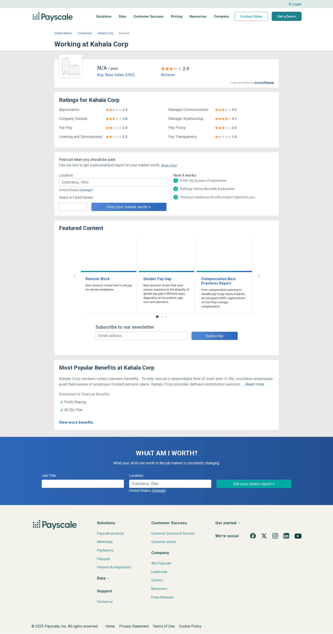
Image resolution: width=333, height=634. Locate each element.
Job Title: (49, 475)
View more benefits (76, 422)
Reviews (168, 75)
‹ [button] (74, 275)
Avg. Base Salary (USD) (116, 75)
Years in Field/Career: (76, 197)
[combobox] (112, 182)
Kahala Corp (105, 33)
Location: (66, 175)
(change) (86, 190)
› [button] (258, 275)
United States (63, 33)
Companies (84, 33)
